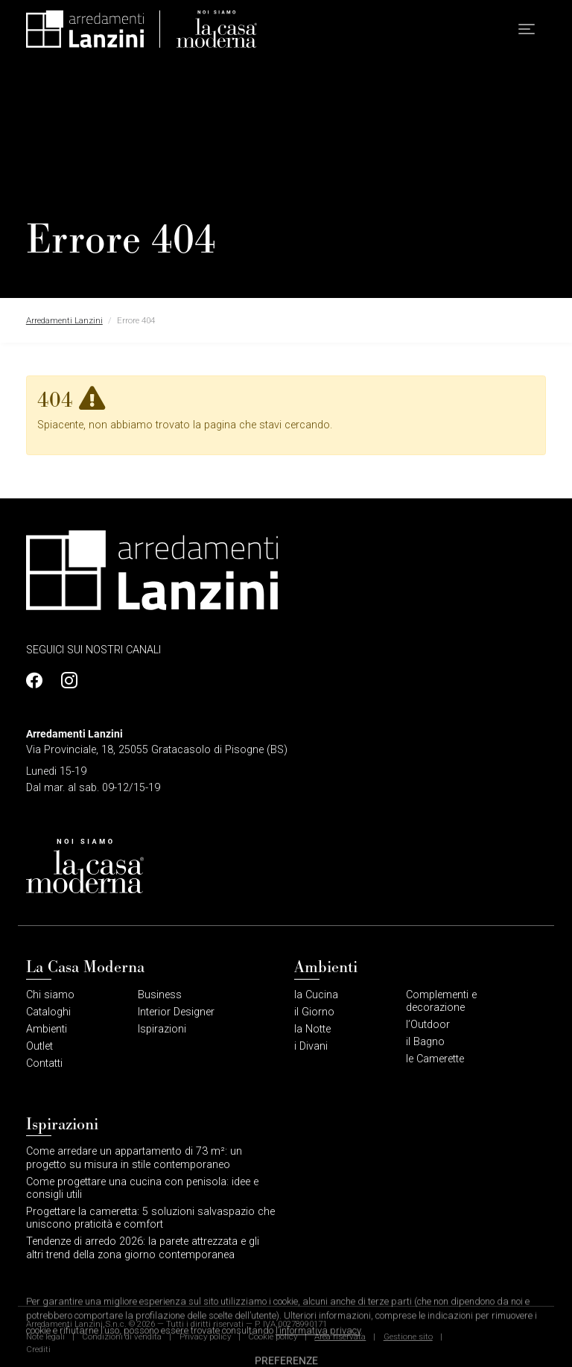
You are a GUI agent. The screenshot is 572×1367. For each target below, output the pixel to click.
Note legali (45, 1336)
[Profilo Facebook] (38, 680)
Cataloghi (48, 1012)
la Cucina (316, 995)
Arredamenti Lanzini (64, 320)
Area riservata (340, 1336)
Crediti (38, 1349)
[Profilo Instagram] (66, 680)
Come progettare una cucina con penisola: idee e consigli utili (142, 1188)
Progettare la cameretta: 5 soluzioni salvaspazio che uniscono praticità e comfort (150, 1218)
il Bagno (425, 1041)
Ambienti (46, 1029)
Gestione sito (408, 1336)
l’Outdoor (428, 1024)
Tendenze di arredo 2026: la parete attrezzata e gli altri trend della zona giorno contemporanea (142, 1247)
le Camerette (435, 1059)
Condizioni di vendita (122, 1336)
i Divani (311, 1046)
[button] (526, 29)
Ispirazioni (162, 1029)
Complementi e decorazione (441, 1001)
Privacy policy (205, 1336)
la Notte (312, 1029)
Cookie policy (272, 1336)
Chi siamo (50, 995)
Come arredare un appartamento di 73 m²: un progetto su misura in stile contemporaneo (134, 1157)
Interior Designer (176, 1012)
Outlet (39, 1046)
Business (160, 995)
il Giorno (314, 1012)
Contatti (44, 1063)
